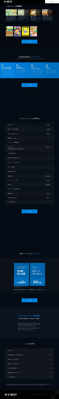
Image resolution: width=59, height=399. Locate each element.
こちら (19, 149)
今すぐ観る (51, 1)
